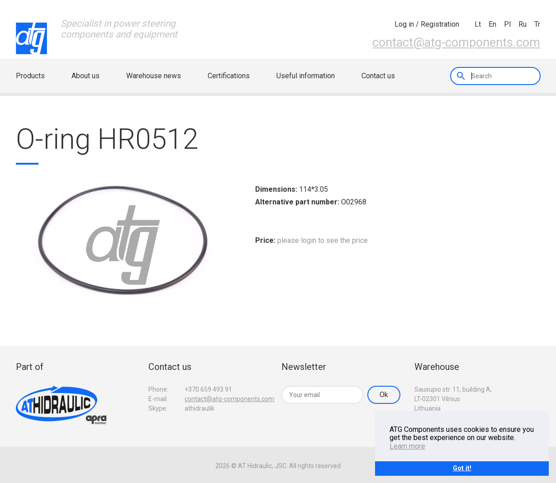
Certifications (229, 75)
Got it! (462, 468)
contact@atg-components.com (456, 42)
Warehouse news (153, 75)
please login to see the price (322, 240)
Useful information (305, 75)
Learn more (407, 446)
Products (30, 75)
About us (85, 75)
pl (507, 24)
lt (478, 24)
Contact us (378, 75)
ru (522, 24)
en (492, 24)
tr (537, 24)
